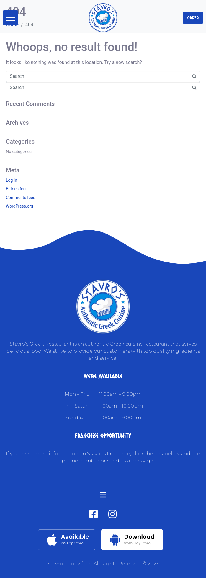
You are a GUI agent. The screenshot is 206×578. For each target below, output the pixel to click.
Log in (11, 180)
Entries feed (17, 188)
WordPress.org (19, 206)
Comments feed (20, 197)
